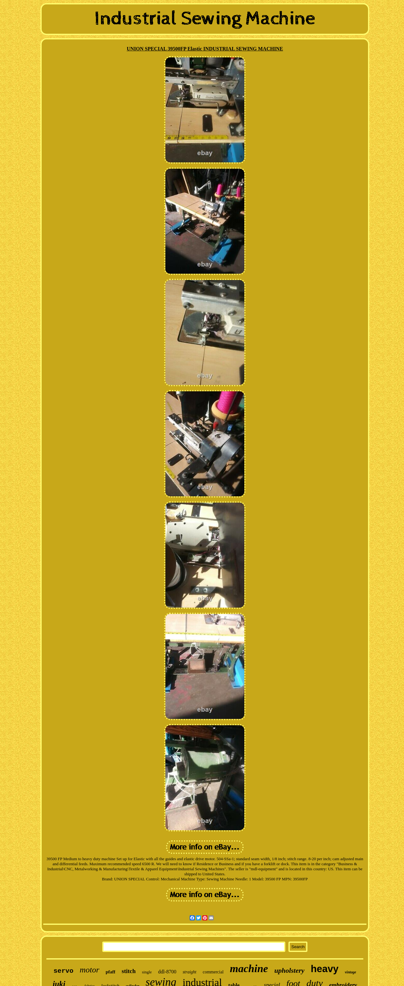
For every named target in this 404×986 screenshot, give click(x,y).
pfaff (111, 971)
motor (89, 969)
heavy (325, 968)
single (147, 972)
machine (249, 968)
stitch (128, 971)
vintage (350, 972)
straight (190, 972)
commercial (213, 972)
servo (64, 971)
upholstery (289, 970)
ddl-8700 (167, 971)
